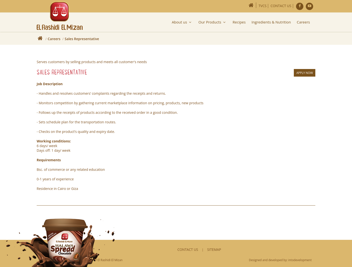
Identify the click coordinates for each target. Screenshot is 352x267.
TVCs (263, 5)
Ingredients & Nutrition (271, 22)
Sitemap (214, 249)
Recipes (239, 22)
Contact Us (281, 5)
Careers (303, 22)
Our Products (212, 22)
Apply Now (304, 73)
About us (182, 22)
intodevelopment (300, 260)
